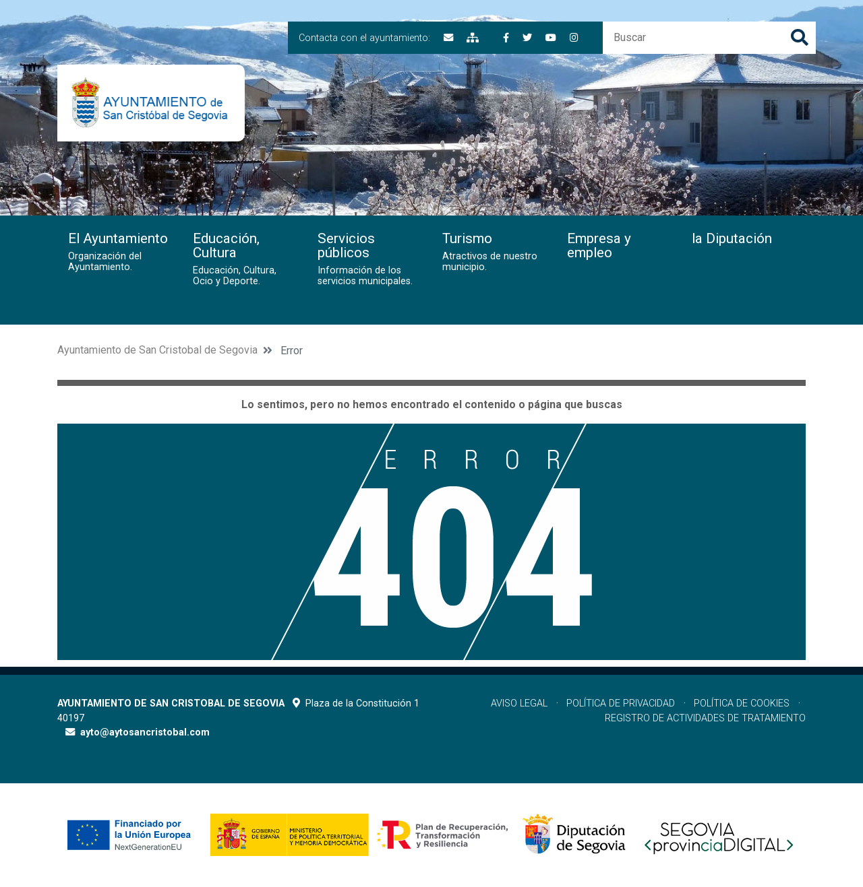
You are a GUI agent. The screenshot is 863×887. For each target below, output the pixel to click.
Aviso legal (519, 703)
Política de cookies (742, 703)
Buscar (799, 37)
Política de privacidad (620, 703)
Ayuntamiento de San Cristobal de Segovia (157, 349)
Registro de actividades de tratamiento (705, 718)
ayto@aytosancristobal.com (145, 732)
